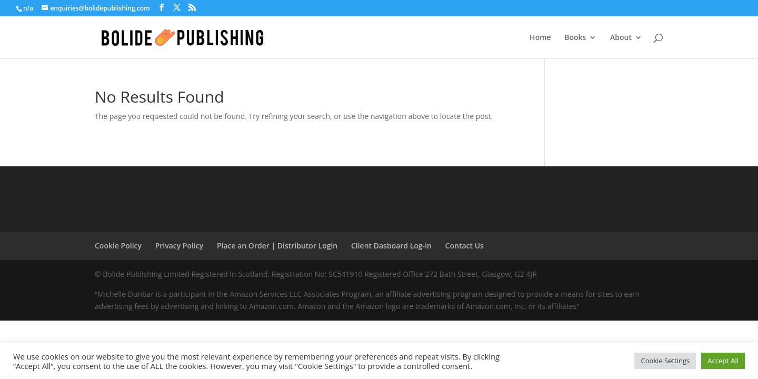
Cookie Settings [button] (665, 360)
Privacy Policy (179, 246)
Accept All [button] (723, 360)
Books (575, 38)
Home (540, 38)
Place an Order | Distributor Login (277, 246)
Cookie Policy (118, 246)
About (621, 38)
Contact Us (464, 246)
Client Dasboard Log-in (391, 246)
